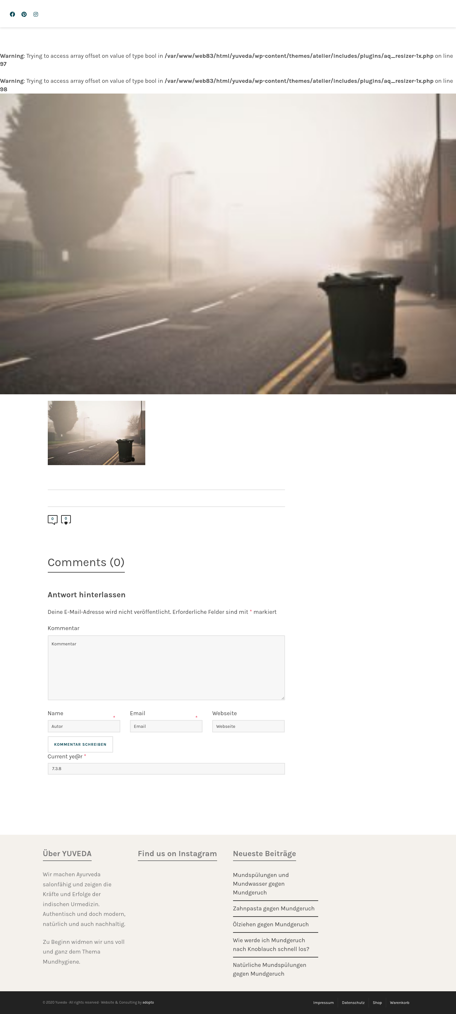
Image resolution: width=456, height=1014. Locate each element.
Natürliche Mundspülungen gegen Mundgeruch (269, 969)
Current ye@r (67, 756)
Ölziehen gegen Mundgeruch (271, 924)
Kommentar (64, 628)
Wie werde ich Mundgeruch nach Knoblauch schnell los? (271, 945)
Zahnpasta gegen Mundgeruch (274, 908)
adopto (148, 1002)
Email (137, 713)
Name (55, 713)
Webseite (224, 713)
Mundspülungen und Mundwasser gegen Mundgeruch (261, 883)
